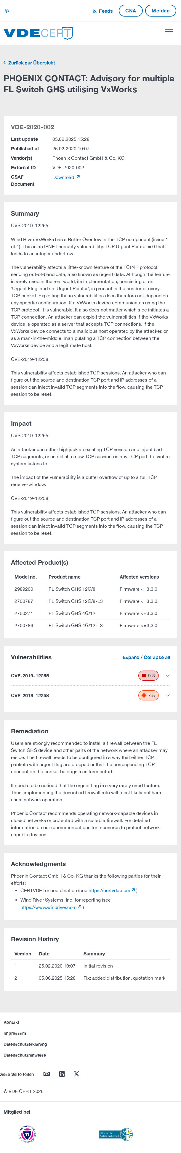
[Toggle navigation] (168, 32)
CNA (130, 10)
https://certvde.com (109, 890)
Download (63, 177)
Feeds (105, 11)
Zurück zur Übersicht (31, 62)
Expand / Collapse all (146, 657)
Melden (161, 10)
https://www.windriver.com (48, 907)
